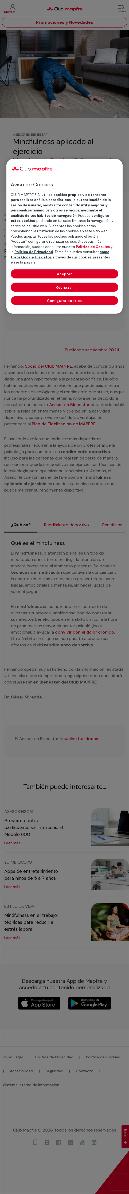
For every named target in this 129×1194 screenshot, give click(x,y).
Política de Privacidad (33, 252)
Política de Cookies (93, 247)
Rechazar (64, 287)
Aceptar (64, 274)
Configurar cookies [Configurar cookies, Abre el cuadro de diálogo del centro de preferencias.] (64, 300)
